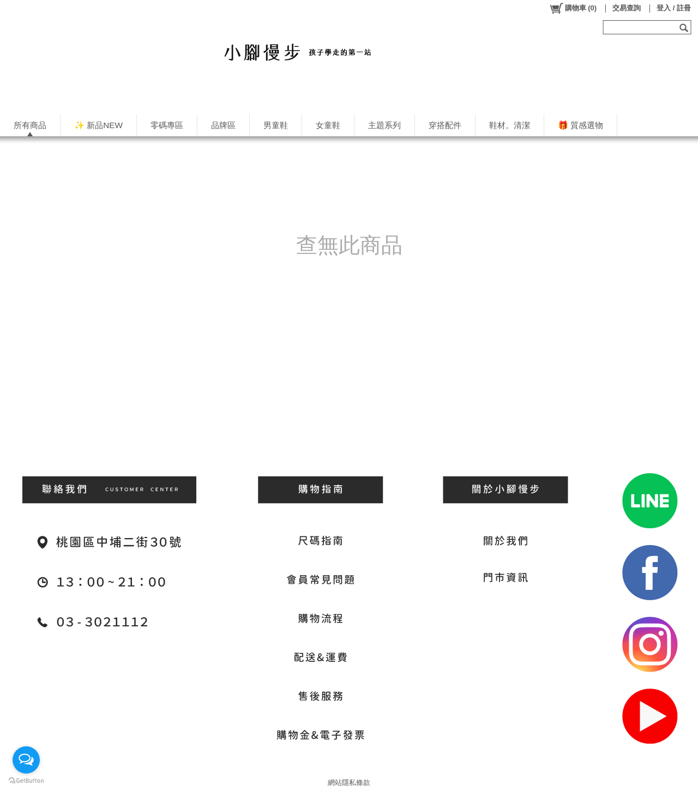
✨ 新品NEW (98, 125)
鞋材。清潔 (509, 125)
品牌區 (223, 125)
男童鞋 (275, 125)
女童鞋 (328, 125)
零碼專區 (167, 125)
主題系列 (384, 125)
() (573, 8)
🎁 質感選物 (580, 125)
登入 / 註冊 (674, 8)
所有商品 (30, 125)
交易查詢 (626, 8)
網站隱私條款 (349, 782)
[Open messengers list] (26, 760)
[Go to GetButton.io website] (26, 780)
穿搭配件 (445, 125)
